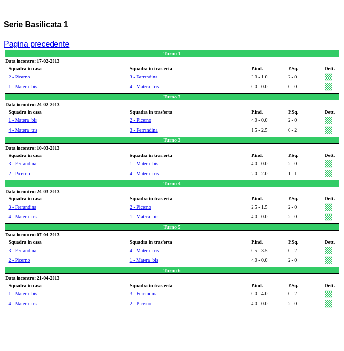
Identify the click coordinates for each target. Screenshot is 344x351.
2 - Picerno (19, 76)
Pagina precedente (36, 44)
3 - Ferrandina (144, 76)
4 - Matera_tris (144, 86)
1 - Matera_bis (23, 86)
